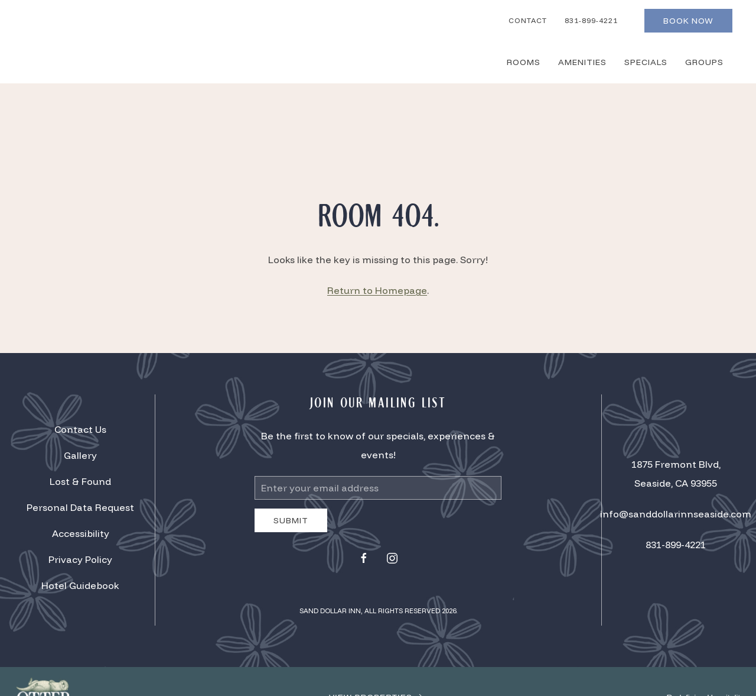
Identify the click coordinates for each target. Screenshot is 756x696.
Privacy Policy (80, 559)
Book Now (688, 20)
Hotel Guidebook (80, 585)
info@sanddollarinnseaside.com (675, 514)
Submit (290, 520)
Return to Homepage (377, 290)
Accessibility (80, 533)
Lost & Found (80, 481)
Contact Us (80, 429)
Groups (704, 62)
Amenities (582, 62)
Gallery (80, 455)
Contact (528, 20)
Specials (645, 62)
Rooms (523, 62)
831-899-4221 (591, 20)
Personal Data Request (80, 507)
